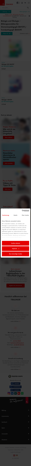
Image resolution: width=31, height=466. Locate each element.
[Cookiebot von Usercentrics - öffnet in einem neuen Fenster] (22, 211)
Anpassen (15, 248)
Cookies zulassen (15, 243)
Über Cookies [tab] (25, 215)
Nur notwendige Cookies (15, 254)
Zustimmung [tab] (5, 215)
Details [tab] (15, 215)
